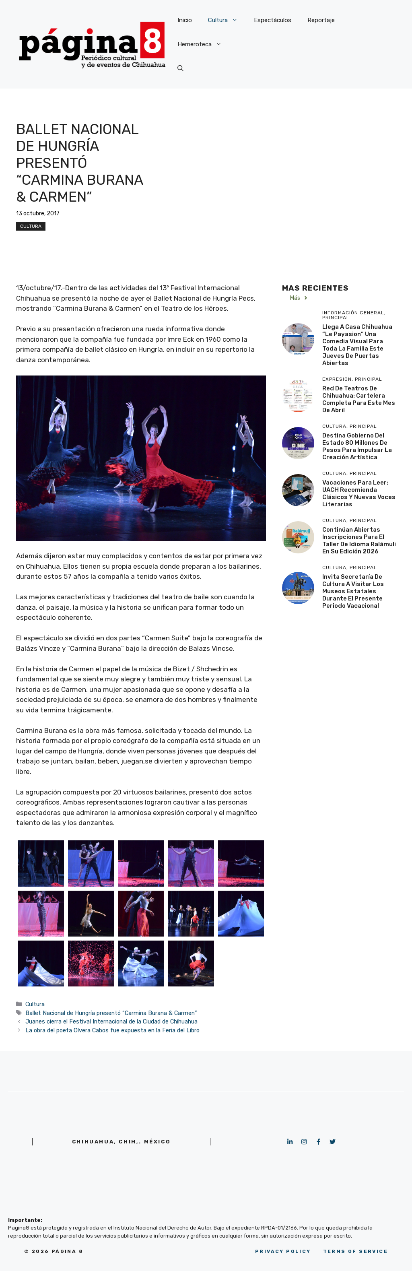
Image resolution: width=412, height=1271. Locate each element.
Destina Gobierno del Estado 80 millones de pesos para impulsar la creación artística (357, 446)
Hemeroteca (203, 44)
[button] (180, 68)
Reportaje (321, 20)
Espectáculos (272, 20)
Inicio (184, 20)
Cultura (227, 20)
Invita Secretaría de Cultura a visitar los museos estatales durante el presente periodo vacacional (353, 591)
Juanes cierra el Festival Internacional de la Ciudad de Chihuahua (111, 1021)
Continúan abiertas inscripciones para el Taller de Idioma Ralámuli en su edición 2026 (359, 540)
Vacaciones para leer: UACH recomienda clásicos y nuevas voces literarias (359, 493)
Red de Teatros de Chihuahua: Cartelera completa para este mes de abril (358, 399)
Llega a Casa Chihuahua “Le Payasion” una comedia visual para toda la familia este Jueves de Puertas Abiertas (357, 345)
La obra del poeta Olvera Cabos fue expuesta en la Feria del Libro (112, 1030)
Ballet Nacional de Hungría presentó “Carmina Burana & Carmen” (111, 1013)
